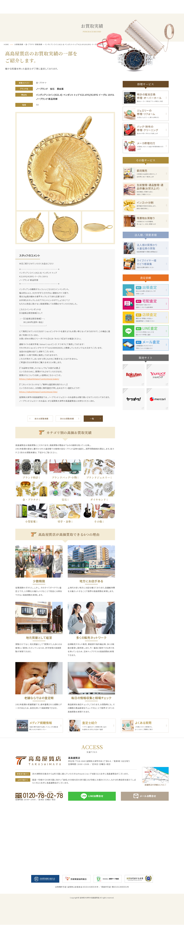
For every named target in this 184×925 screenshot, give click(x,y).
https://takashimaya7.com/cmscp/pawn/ (39, 378)
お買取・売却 (92, 10)
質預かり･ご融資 (65, 10)
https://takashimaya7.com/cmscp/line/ (38, 391)
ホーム (13, 10)
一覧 (92, 418)
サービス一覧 (39, 10)
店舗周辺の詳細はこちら (154, 785)
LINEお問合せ (92, 796)
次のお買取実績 (67, 418)
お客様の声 (118, 10)
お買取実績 (144, 10)
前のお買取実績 (41, 418)
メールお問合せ (145, 796)
